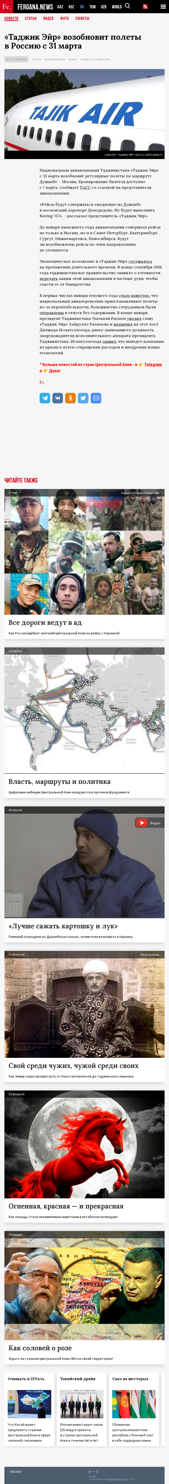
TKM (93, 6)
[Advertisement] (84, 444)
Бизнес (72, 59)
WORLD (118, 6)
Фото (64, 19)
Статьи (31, 19)
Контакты (15, 1471)
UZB (105, 6)
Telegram (153, 364)
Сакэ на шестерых (130, 1378)
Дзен (54, 370)
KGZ (71, 6)
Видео (48, 19)
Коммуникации (55, 59)
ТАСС (85, 187)
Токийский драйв (77, 1378)
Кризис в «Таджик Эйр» (95, 59)
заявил (109, 341)
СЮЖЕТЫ (82, 19)
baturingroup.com (117, 1479)
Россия (36, 59)
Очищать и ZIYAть (26, 1378)
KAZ (60, 6)
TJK (82, 6)
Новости (11, 19)
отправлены (52, 312)
